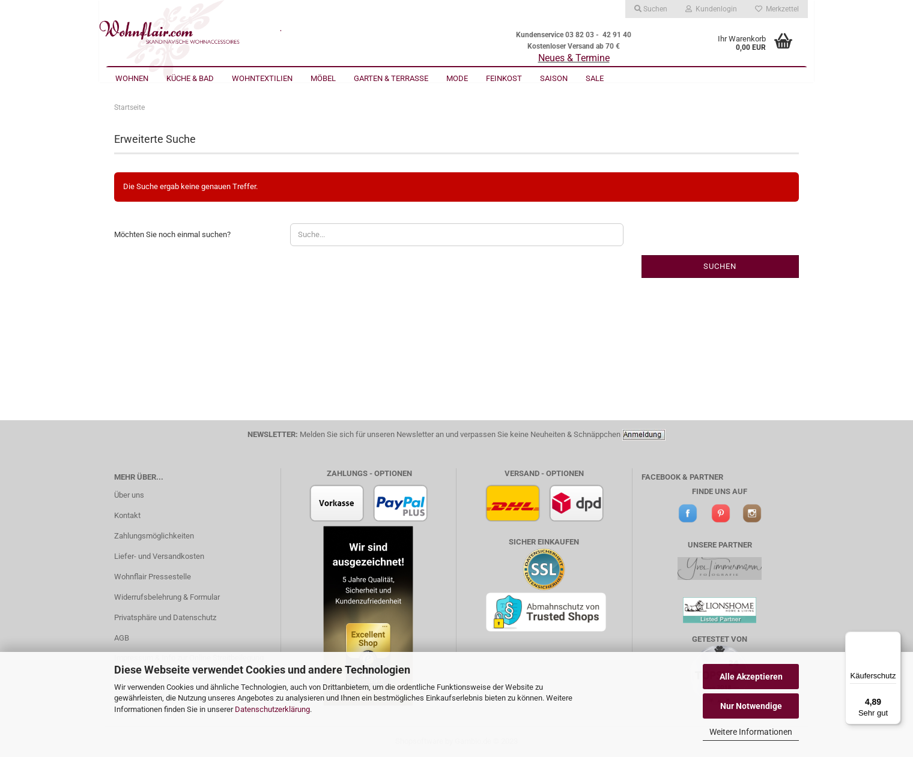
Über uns (129, 494)
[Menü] (894, 639)
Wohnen (131, 78)
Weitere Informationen (750, 732)
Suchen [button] (650, 9)
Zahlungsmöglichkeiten (154, 535)
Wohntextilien (262, 78)
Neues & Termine (574, 58)
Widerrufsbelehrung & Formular (167, 597)
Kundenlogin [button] (711, 9)
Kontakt (127, 515)
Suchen (719, 266)
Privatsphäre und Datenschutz (165, 617)
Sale (595, 78)
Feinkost (504, 78)
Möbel (323, 78)
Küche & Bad (190, 78)
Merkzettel (777, 9)
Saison (554, 78)
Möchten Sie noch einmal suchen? (172, 234)
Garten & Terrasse (391, 78)
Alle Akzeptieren (751, 676)
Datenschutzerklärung (272, 709)
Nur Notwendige (751, 706)
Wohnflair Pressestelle (152, 576)
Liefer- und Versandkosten (159, 556)
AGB (121, 637)
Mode (457, 78)
